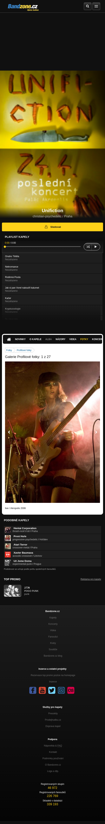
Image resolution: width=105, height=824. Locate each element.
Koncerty (52, 624)
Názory (60, 339)
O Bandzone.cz (53, 764)
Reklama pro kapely (91, 579)
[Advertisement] (52, 42)
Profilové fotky (24, 350)
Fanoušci (53, 636)
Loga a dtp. (53, 771)
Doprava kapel (52, 726)
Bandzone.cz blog (53, 655)
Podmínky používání (53, 758)
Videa (72, 339)
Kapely (53, 617)
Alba (48, 339)
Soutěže (53, 649)
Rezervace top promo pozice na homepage (53, 675)
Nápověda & (53, 745)
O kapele (35, 339)
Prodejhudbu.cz (53, 719)
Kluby (53, 643)
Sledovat (52, 227)
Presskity (53, 713)
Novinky (20, 339)
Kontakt (53, 752)
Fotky (84, 339)
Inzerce (53, 681)
